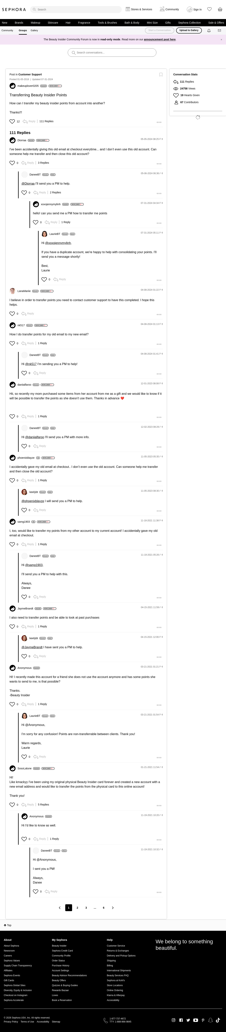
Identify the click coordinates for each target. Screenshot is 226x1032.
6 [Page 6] (103, 907)
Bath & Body (132, 22)
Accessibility (113, 1000)
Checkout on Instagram (15, 995)
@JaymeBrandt (32, 647)
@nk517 (31, 364)
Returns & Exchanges (118, 950)
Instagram (173, 1020)
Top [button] (9, 925)
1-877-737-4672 (118, 1018)
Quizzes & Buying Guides (65, 985)
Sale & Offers (216, 22)
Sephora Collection (189, 22)
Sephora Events (12, 975)
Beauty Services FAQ (118, 975)
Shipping (111, 960)
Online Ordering (115, 990)
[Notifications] (209, 30)
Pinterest (203, 1020)
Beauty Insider (59, 945)
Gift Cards (9, 980)
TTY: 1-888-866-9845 (120, 1021)
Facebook (181, 1020)
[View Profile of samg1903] (26, 521)
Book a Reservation (62, 1000)
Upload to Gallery (189, 30)
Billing (110, 965)
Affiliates (8, 970)
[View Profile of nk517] (25, 325)
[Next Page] (112, 907)
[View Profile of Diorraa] (26, 140)
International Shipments (119, 970)
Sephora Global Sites (14, 985)
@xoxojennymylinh (58, 243)
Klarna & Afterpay (116, 995)
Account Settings (60, 970)
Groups (23, 30)
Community (7, 30)
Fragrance (84, 22)
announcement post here (160, 39)
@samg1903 (34, 565)
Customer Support (30, 74)
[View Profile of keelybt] (37, 492)
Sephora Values (12, 960)
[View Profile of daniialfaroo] (28, 384)
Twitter (188, 1020)
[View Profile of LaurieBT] (58, 234)
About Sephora (11, 945)
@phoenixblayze (32, 501)
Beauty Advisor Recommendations (69, 975)
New (4, 22)
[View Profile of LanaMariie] (28, 291)
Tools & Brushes (107, 22)
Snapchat (210, 1020)
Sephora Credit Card (62, 950)
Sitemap (56, 1021)
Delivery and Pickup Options (121, 955)
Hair (68, 22)
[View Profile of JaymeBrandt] (29, 608)
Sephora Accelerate (14, 1000)
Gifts (168, 22)
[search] (76, 9)
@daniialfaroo (34, 437)
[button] (13, 121)
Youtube (195, 1020)
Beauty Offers (59, 980)
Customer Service (116, 945)
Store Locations (115, 985)
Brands (19, 22)
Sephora (14, 9)
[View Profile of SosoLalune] (29, 768)
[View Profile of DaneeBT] (39, 174)
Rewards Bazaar (60, 990)
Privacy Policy (11, 1021)
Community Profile (61, 955)
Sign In (197, 9)
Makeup (35, 22)
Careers (8, 955)
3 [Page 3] (86, 907)
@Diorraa (28, 183)
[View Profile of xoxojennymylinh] (55, 204)
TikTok (218, 1020)
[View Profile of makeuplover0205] (32, 86)
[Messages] (220, 31)
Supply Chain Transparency (18, 965)
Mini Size (152, 22)
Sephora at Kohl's (116, 980)
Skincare (53, 22)
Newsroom (9, 950)
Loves (55, 995)
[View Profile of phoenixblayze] (29, 457)
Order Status (58, 960)
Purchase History (60, 965)
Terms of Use (27, 1021)
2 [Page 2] (77, 907)
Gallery (34, 30)
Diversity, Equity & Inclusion (18, 990)
